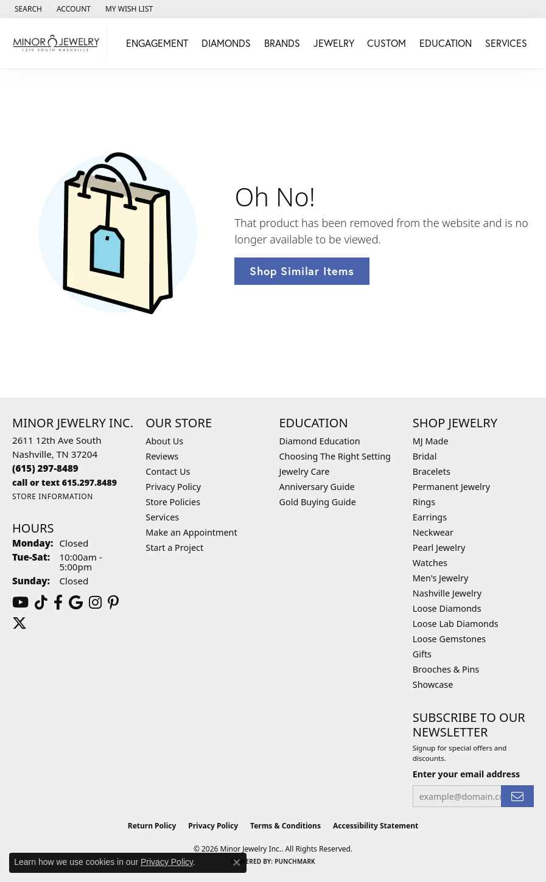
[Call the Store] (45, 468)
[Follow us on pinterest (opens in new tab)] (113, 602)
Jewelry (333, 43)
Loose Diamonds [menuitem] (447, 608)
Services (506, 43)
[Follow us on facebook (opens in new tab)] (58, 602)
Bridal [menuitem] (425, 456)
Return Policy (152, 826)
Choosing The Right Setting (335, 456)
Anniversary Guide (317, 486)
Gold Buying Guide (317, 502)
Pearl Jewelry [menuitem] (439, 547)
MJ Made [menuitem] (431, 441)
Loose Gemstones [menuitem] (449, 639)
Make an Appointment (191, 532)
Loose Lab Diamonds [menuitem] (456, 623)
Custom (386, 43)
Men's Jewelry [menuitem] (441, 578)
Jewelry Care (304, 471)
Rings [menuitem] (424, 502)
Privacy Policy (173, 486)
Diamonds (226, 43)
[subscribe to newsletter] (517, 796)
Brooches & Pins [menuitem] (446, 669)
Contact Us (167, 471)
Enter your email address (466, 774)
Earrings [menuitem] (430, 517)
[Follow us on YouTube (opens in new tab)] (20, 602)
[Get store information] (52, 496)
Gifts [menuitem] (422, 654)
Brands (282, 43)
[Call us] (64, 482)
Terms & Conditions (285, 826)
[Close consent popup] (236, 862)
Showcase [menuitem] (433, 684)
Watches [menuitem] (430, 563)
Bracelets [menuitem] (431, 471)
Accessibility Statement (375, 826)
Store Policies (172, 502)
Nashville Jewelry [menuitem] (447, 593)
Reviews (161, 456)
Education (445, 43)
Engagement (157, 43)
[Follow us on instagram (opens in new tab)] (95, 602)
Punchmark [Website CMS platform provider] (295, 861)
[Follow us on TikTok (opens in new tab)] (41, 602)
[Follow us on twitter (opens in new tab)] (19, 623)
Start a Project (174, 547)
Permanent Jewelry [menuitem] (451, 486)
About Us (164, 441)
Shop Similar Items (302, 271)
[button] (27, 9)
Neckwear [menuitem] (433, 532)
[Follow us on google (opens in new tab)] (76, 602)
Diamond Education (319, 441)
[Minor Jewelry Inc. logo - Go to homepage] (56, 43)
